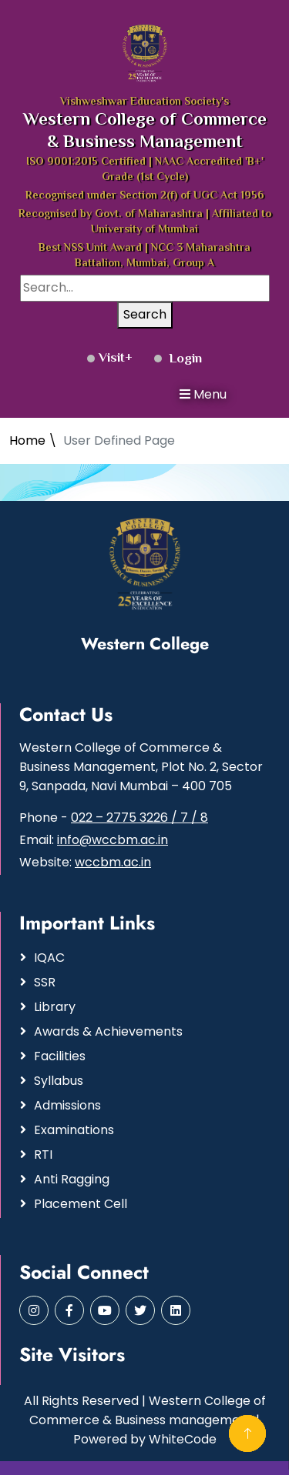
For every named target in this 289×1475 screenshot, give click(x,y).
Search (144, 314)
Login (178, 359)
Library (55, 1007)
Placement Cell (80, 1204)
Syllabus (58, 1081)
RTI (43, 1154)
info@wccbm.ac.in (112, 840)
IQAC (49, 957)
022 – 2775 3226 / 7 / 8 (139, 817)
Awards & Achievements (108, 1031)
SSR (44, 982)
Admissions (67, 1105)
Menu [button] (203, 394)
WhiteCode (183, 1439)
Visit (106, 359)
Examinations (74, 1130)
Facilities (60, 1056)
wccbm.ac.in (113, 862)
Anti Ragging (71, 1179)
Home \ (33, 440)
